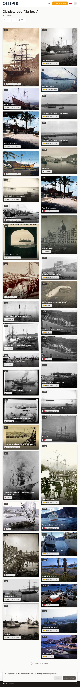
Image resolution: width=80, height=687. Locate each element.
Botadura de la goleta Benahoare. (53, 356)
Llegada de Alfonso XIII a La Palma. (53, 408)
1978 (6, 90)
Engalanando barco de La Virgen (53, 382)
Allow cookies (69, 678)
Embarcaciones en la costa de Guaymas (17, 346)
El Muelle (7, 634)
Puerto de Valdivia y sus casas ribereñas (17, 390)
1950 (6, 581)
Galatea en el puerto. (11, 81)
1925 (44, 446)
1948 (44, 312)
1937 (6, 226)
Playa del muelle (47, 602)
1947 (44, 283)
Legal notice (52, 674)
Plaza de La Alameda (49, 208)
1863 (6, 535)
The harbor (45, 169)
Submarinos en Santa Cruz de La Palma (55, 113)
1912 (6, 427)
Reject (58, 678)
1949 (44, 417)
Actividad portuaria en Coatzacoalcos (17, 294)
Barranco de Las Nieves (50, 627)
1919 (6, 371)
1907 (6, 264)
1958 (6, 206)
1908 (44, 217)
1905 (6, 325)
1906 (6, 180)
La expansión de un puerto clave (15, 362)
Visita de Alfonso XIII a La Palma (14, 196)
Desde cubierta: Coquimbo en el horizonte (18, 444)
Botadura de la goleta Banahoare (53, 329)
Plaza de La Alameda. (11, 144)
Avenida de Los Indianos (50, 576)
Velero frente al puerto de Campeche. (16, 316)
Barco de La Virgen (10, 171)
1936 (6, 30)
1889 (44, 149)
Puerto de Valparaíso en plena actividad (17, 418)
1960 (44, 509)
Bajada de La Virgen (48, 499)
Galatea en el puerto (10, 596)
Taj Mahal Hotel (47, 248)
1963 (6, 153)
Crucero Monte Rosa (11, 255)
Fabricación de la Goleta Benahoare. (54, 302)
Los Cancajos (46, 653)
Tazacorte (45, 437)
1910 (6, 503)
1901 (6, 355)
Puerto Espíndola (48, 86)
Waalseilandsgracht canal (12, 572)
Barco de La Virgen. (10, 104)
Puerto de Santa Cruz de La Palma (53, 525)
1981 (44, 178)
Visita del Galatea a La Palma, (52, 274)
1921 (44, 96)
